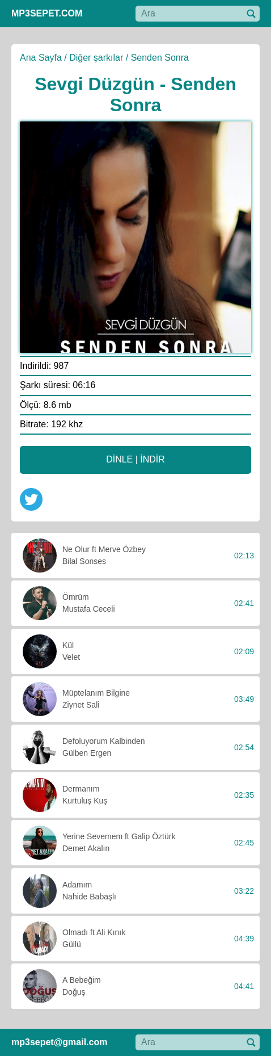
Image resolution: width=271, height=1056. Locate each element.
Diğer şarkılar (96, 57)
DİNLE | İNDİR (135, 459)
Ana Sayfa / (43, 57)
